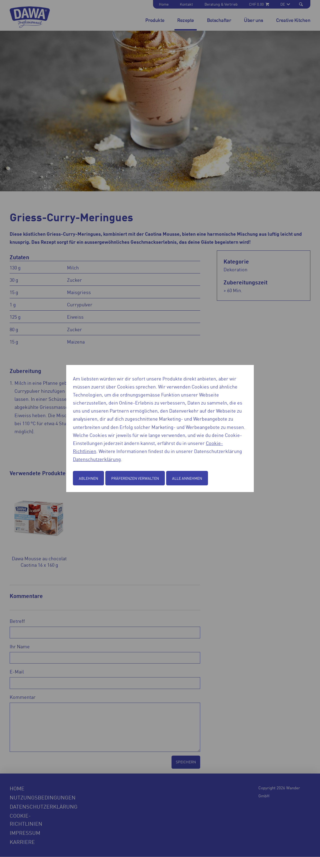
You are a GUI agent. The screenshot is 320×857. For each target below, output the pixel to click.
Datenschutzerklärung (97, 458)
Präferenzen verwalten (135, 478)
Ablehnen (88, 478)
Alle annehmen (187, 478)
